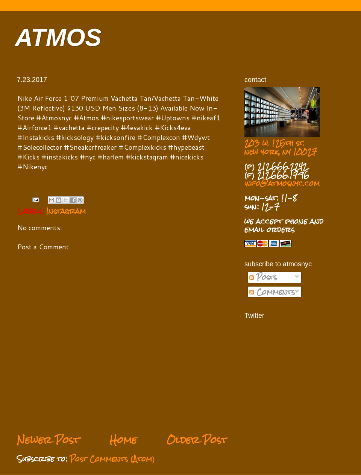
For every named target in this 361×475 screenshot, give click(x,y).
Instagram (66, 211)
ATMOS (58, 37)
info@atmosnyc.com (282, 183)
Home (123, 440)
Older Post (197, 440)
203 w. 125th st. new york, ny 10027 (280, 147)
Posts (263, 277)
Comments (272, 292)
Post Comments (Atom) (112, 459)
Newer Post (48, 440)
